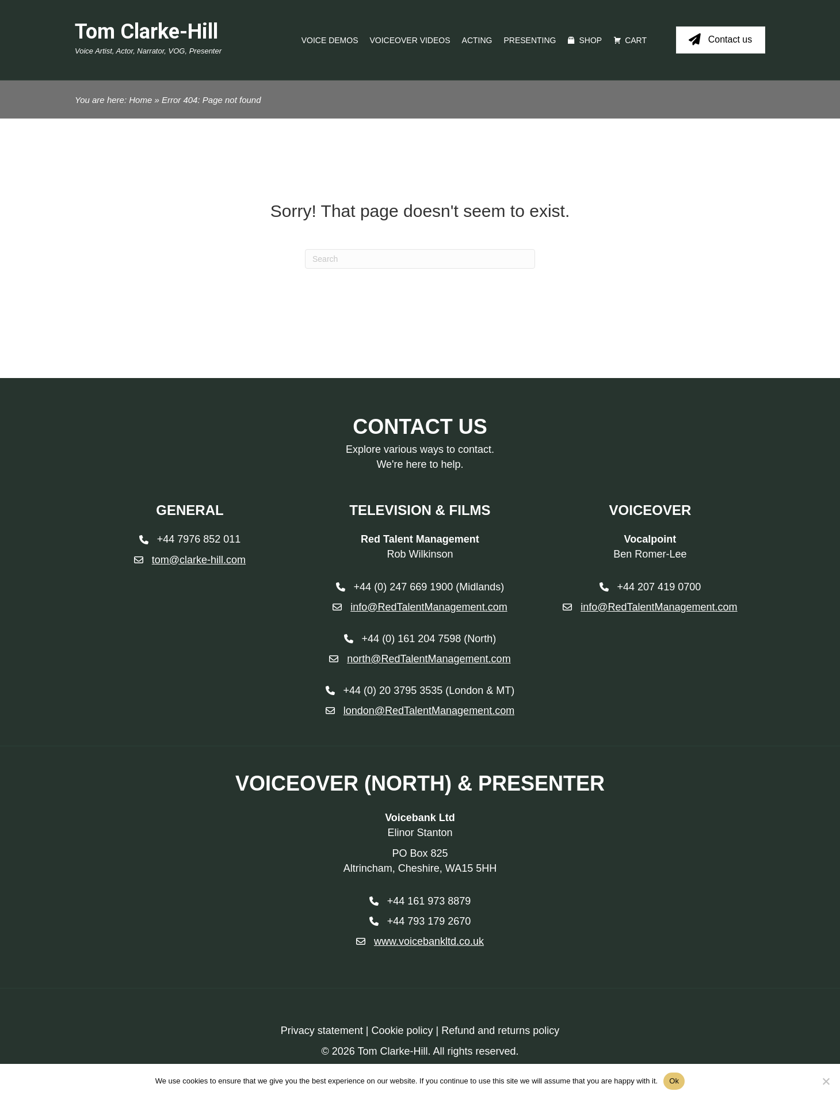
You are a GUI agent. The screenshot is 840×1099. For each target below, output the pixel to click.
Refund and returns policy (500, 1030)
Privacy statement (322, 1030)
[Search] (420, 259)
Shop (590, 40)
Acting (477, 40)
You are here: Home (113, 100)
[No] (825, 1081)
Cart (636, 40)
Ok (674, 1081)
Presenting (529, 40)
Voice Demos (329, 40)
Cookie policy (402, 1030)
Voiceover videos (410, 40)
